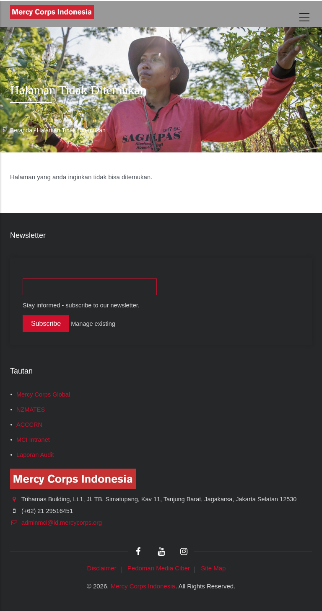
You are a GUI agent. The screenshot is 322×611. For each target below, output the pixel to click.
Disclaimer (102, 568)
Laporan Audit (35, 454)
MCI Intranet (33, 439)
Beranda (21, 130)
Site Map (213, 568)
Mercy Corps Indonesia (143, 586)
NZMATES (30, 409)
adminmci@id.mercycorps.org (56, 522)
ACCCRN (29, 424)
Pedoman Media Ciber (158, 568)
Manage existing (93, 323)
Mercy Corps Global (43, 394)
